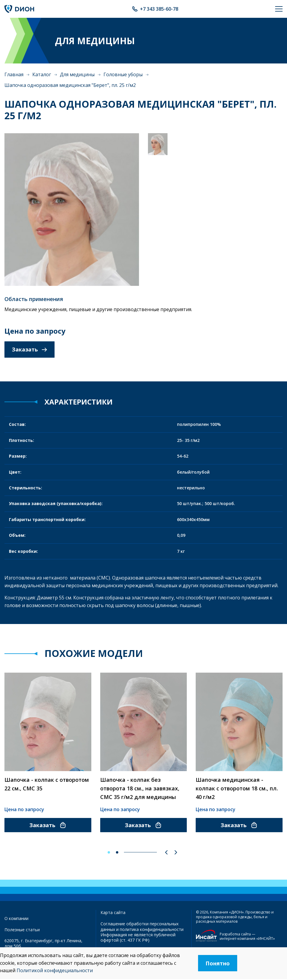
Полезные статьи (22, 929)
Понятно (217, 963)
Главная (13, 74)
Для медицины (77, 74)
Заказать (29, 349)
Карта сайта (113, 912)
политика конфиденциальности (152, 929)
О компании (16, 918)
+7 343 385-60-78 (159, 9)
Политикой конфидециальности (55, 970)
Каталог (41, 74)
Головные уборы (123, 74)
